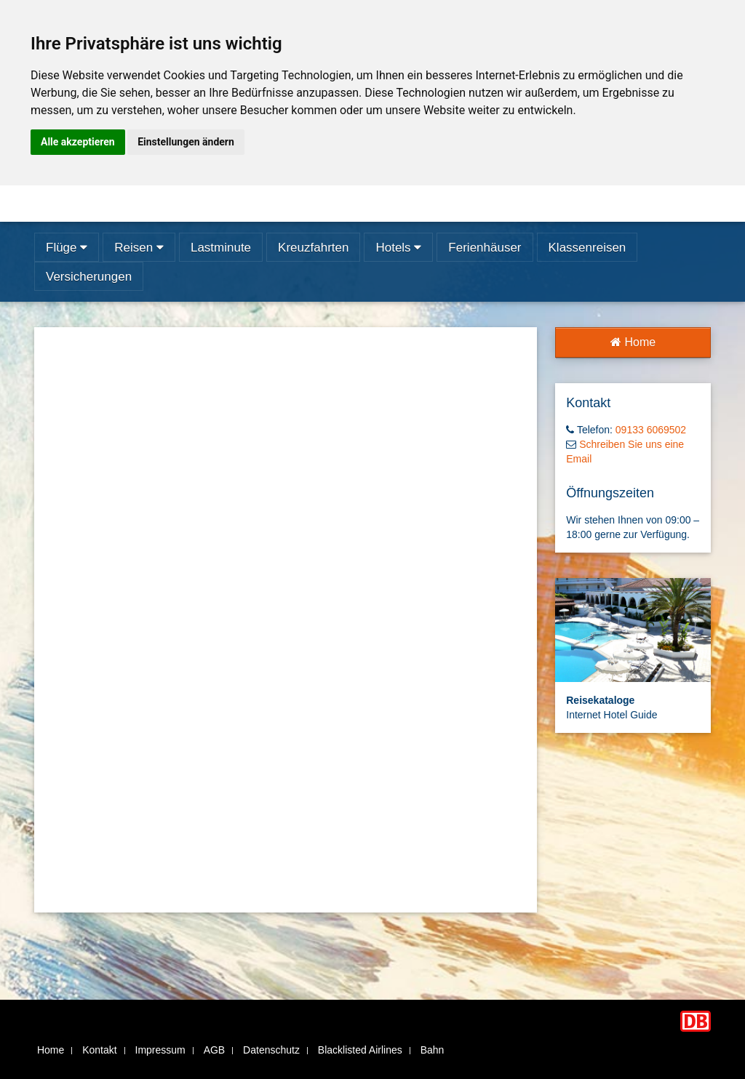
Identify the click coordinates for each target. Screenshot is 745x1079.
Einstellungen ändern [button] (186, 142)
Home (633, 342)
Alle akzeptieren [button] (78, 142)
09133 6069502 (650, 430)
